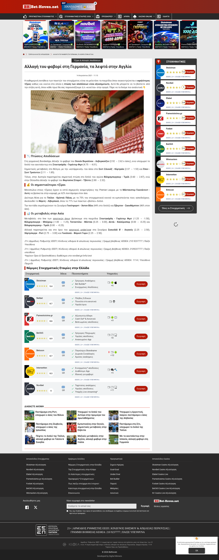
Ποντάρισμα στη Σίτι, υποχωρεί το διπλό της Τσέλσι (131, 427)
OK (196, 550)
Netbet (39, 298)
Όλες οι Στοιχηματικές (176, 208)
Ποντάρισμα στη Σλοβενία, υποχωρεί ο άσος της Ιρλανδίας (49, 427)
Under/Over (115, 474)
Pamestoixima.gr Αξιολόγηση (39, 479)
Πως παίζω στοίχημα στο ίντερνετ (83, 483)
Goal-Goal (114, 469)
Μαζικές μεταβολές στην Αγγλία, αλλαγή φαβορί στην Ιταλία (92, 439)
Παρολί (113, 483)
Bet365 (39, 333)
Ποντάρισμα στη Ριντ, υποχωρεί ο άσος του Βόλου (49, 413)
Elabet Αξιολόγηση (34, 474)
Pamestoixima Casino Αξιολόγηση (167, 479)
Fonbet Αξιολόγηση (34, 483)
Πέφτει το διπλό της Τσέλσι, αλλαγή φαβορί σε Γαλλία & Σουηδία (50, 439)
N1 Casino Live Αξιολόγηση (164, 493)
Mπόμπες (114, 488)
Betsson (40, 350)
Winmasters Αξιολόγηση (37, 493)
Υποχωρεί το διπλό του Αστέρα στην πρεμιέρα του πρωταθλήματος (91, 415)
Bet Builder (115, 479)
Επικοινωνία (74, 493)
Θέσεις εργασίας (161, 506)
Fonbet (169, 128)
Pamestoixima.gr (44, 315)
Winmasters (171, 159)
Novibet (40, 385)
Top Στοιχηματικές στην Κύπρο (82, 469)
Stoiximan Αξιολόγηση (36, 465)
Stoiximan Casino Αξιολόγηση (165, 465)
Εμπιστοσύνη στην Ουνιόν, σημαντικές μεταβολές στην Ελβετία (92, 427)
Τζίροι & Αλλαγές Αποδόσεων (87, 60)
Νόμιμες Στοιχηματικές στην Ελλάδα (84, 465)
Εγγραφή (141, 284)
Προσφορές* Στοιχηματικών (81, 479)
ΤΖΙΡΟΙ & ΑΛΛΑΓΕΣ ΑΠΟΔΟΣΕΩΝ (38, 54)
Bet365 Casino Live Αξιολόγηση (166, 488)
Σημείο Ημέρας (117, 465)
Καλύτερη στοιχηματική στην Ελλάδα (85, 488)
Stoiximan (41, 280)
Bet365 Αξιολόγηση (35, 488)
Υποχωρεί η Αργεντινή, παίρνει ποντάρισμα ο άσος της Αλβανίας (133, 415)
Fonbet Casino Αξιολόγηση (164, 483)
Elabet (169, 98)
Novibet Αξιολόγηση (35, 469)
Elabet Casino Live (160, 474)
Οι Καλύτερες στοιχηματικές (81, 474)
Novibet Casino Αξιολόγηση (164, 469)
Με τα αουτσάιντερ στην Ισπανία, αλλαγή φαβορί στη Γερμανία (134, 439)
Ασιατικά (114, 493)
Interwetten (41, 368)
